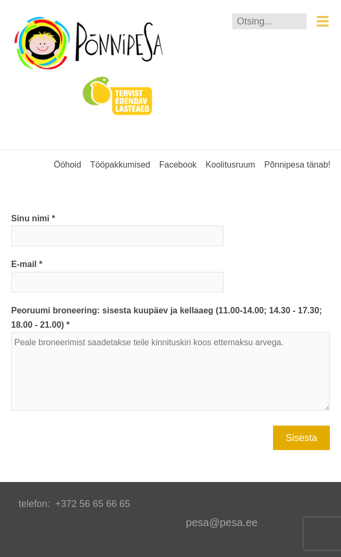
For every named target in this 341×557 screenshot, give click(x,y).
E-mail (24, 264)
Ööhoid (67, 164)
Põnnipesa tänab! (297, 164)
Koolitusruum (230, 164)
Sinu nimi (30, 218)
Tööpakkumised (120, 164)
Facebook (178, 164)
